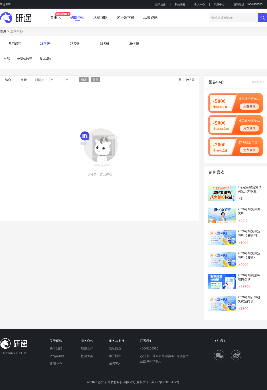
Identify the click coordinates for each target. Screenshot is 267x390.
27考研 (74, 43)
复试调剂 (46, 59)
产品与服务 (57, 356)
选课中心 (77, 18)
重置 (95, 79)
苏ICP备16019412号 (165, 382)
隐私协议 (115, 348)
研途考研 (5, 4)
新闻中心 (56, 363)
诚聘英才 (115, 363)
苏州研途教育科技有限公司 (117, 382)
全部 (7, 59)
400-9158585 (149, 348)
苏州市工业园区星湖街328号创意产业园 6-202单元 (164, 358)
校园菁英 (87, 356)
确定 (84, 79)
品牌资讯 (150, 18)
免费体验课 (24, 59)
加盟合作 (87, 348)
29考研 (134, 43)
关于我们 (56, 348)
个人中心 (199, 4)
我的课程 (180, 4)
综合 (8, 80)
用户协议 (115, 356)
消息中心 (219, 4)
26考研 (45, 43)
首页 (3, 31)
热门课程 (15, 43)
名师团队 (100, 18)
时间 (38, 80)
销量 (23, 80)
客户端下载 (125, 18)
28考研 (104, 43)
